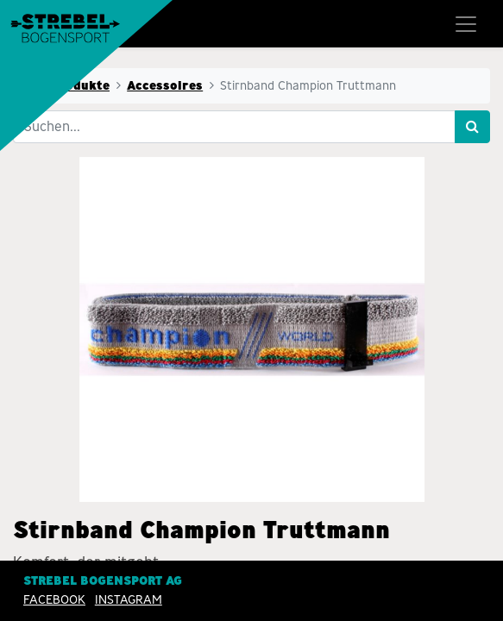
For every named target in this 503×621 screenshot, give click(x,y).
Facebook (54, 599)
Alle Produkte (66, 85)
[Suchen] (472, 126)
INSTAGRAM (128, 599)
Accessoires (165, 85)
